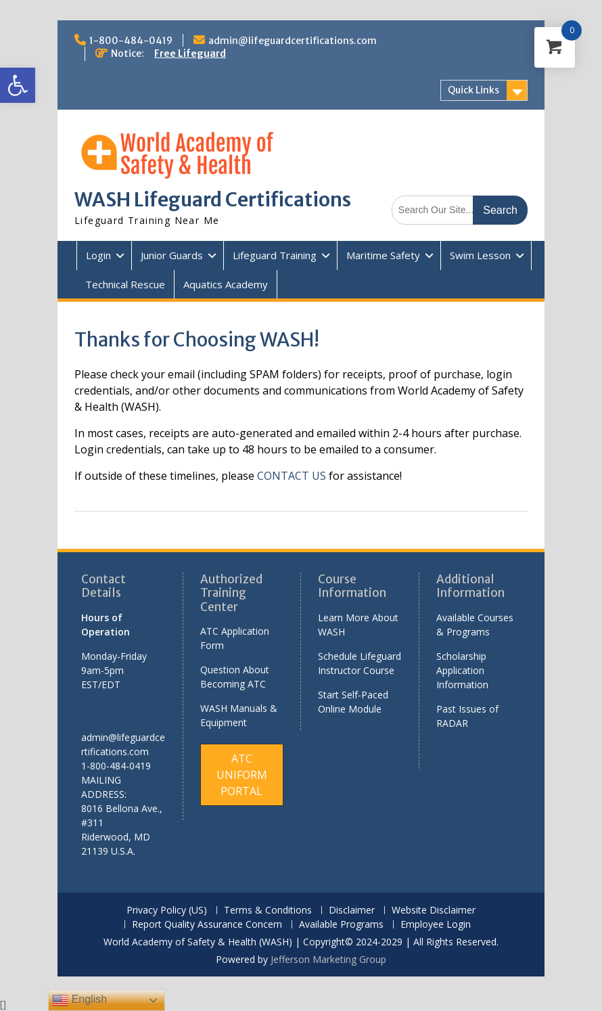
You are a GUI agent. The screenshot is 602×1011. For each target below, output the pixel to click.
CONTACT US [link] (291, 475)
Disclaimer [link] (352, 910)
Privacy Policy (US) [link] (166, 910)
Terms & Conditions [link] (268, 910)
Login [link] (98, 255)
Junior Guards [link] (172, 255)
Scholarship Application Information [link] (462, 670)
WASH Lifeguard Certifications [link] (212, 199)
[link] (17, 85)
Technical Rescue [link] (125, 284)
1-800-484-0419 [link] (130, 41)
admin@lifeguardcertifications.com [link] (292, 41)
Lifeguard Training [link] (275, 255)
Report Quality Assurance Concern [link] (207, 924)
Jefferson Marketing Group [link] (328, 959)
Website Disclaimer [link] (434, 910)
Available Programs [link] (341, 924)
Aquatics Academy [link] (225, 284)
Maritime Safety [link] (383, 255)
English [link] (79, 1000)
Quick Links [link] (473, 90)
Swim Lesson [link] (480, 255)
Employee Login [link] (435, 924)
